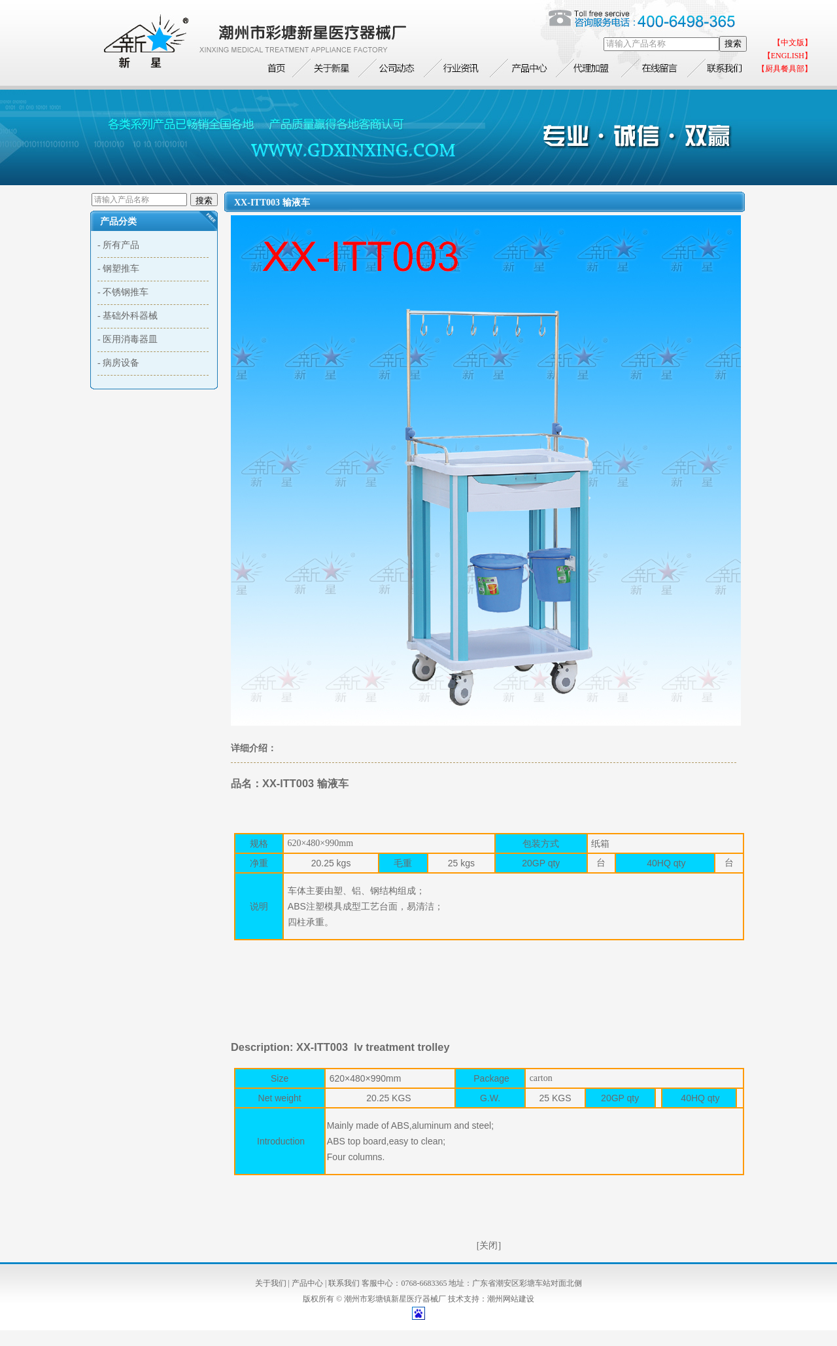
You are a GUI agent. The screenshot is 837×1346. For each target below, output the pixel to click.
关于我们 (270, 1283)
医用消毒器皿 (130, 339)
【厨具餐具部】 (784, 68)
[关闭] (489, 1245)
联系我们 (344, 1283)
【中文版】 (792, 42)
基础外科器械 (130, 316)
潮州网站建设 (510, 1298)
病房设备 (121, 363)
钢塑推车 (121, 269)
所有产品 (121, 245)
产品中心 (307, 1283)
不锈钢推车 (125, 292)
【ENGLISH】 (787, 55)
